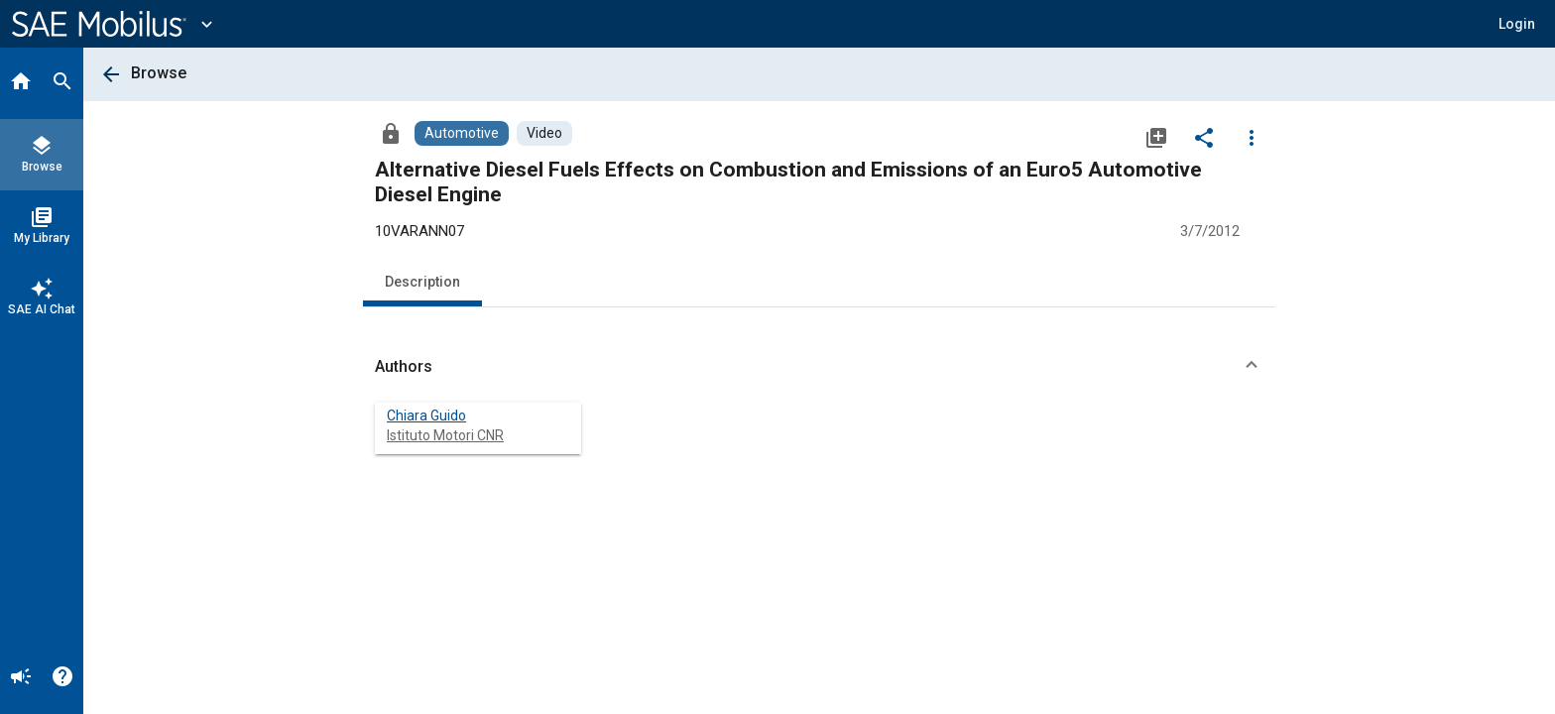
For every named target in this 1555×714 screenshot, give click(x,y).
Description (422, 282)
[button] (1517, 24)
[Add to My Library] (1156, 137)
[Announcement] (21, 678)
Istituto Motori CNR (445, 435)
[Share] (1204, 137)
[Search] (62, 83)
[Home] (21, 83)
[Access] (391, 133)
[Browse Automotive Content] (462, 133)
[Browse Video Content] (544, 133)
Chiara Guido (426, 415)
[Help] (62, 678)
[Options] (1251, 137)
